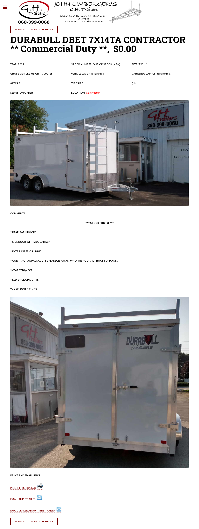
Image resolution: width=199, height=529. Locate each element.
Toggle (7, 7)
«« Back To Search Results (34, 29)
